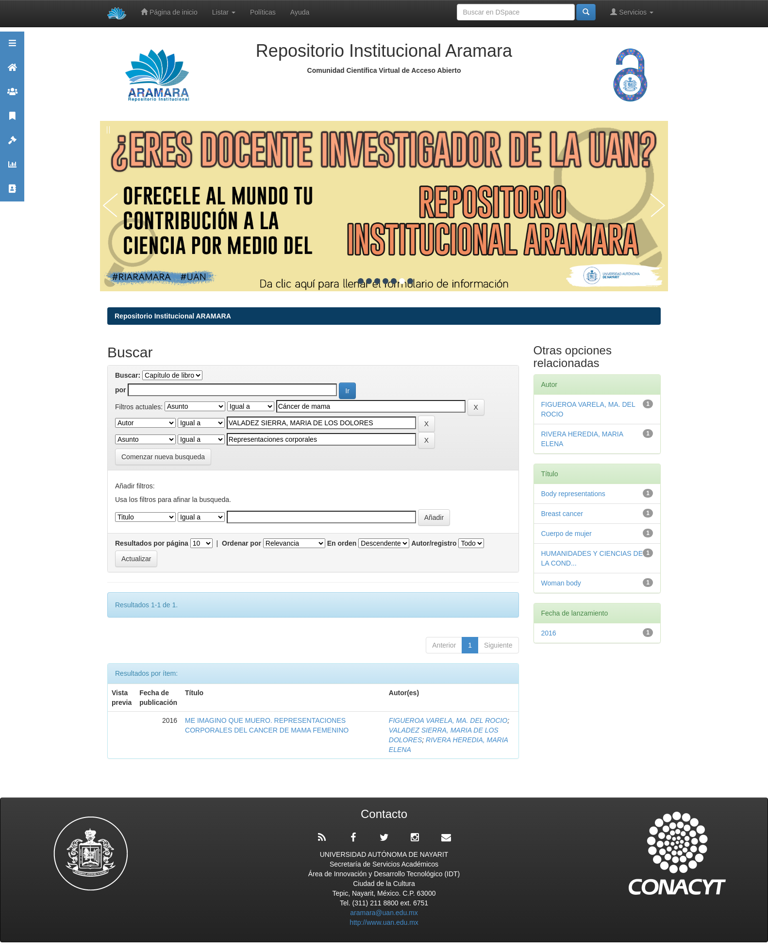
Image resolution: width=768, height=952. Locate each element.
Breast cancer (562, 514)
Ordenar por (241, 543)
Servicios (631, 12)
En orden (342, 543)
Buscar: (127, 375)
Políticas (263, 12)
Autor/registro (433, 543)
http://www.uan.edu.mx (384, 922)
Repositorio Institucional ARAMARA (173, 316)
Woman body (561, 583)
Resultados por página (151, 543)
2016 (548, 633)
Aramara (12, 71)
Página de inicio (169, 12)
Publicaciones (12, 120)
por (120, 390)
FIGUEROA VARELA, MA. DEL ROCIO (448, 720)
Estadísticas (12, 168)
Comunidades (12, 95)
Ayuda (299, 12)
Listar (223, 12)
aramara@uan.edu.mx (384, 913)
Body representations (573, 494)
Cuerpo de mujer (566, 533)
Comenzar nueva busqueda (163, 457)
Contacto (12, 192)
